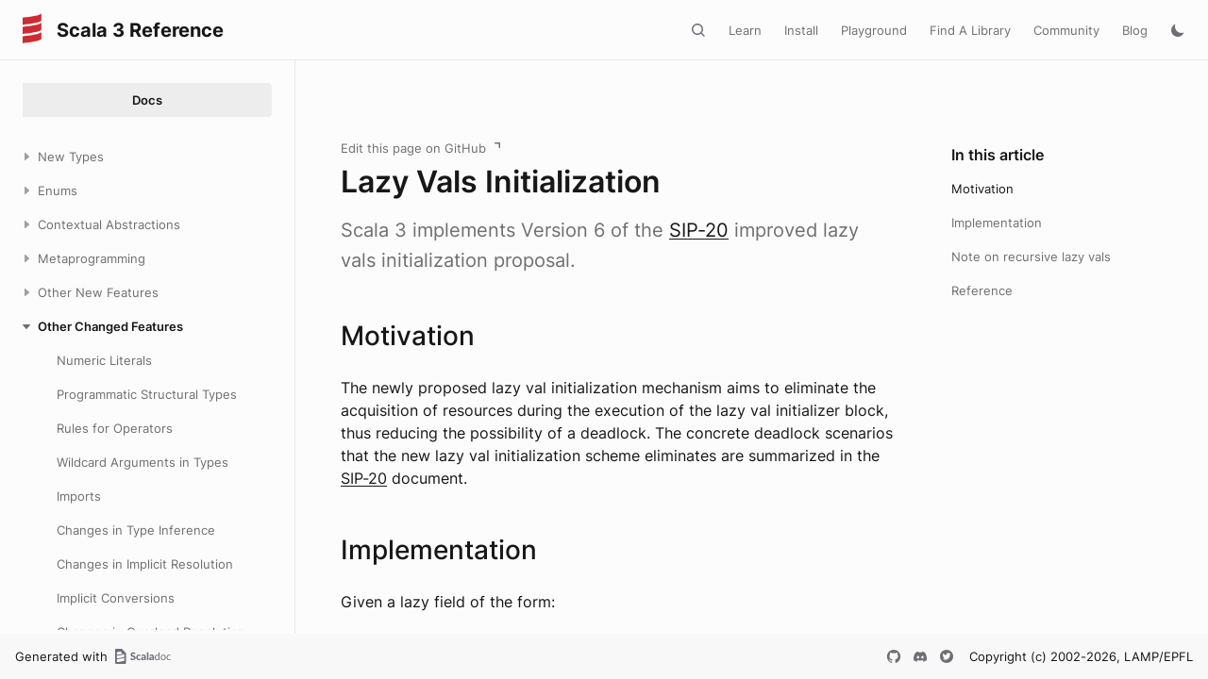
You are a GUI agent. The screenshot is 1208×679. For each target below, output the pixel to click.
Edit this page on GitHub (413, 148)
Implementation (996, 222)
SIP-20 (699, 230)
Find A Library (970, 30)
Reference (982, 290)
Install (801, 30)
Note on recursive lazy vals (1031, 256)
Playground (874, 30)
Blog (1135, 30)
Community (1066, 30)
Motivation (982, 188)
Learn (745, 30)
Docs (147, 100)
